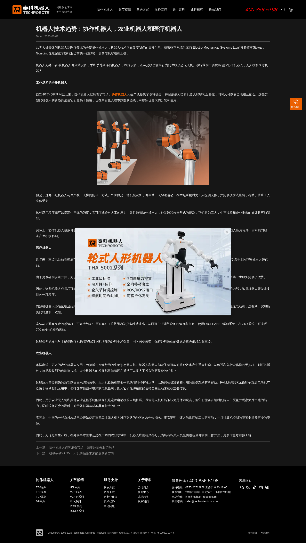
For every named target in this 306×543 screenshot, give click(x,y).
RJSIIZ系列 (77, 510)
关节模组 (124, 9)
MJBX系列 (76, 492)
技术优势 (109, 501)
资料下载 (109, 492)
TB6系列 (41, 487)
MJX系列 (75, 501)
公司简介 (143, 487)
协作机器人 (105, 9)
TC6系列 (41, 492)
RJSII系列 (76, 506)
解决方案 (142, 9)
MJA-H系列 (77, 496)
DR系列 (40, 501)
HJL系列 (75, 487)
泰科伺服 (253, 532)
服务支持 (161, 9)
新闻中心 (143, 492)
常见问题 (109, 506)
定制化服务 (110, 496)
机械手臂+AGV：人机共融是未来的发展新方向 (81, 453)
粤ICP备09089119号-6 (162, 532)
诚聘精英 (196, 9)
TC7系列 (41, 496)
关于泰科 (179, 9)
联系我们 (215, 9)
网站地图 (265, 532)
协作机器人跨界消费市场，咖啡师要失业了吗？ (82, 447)
